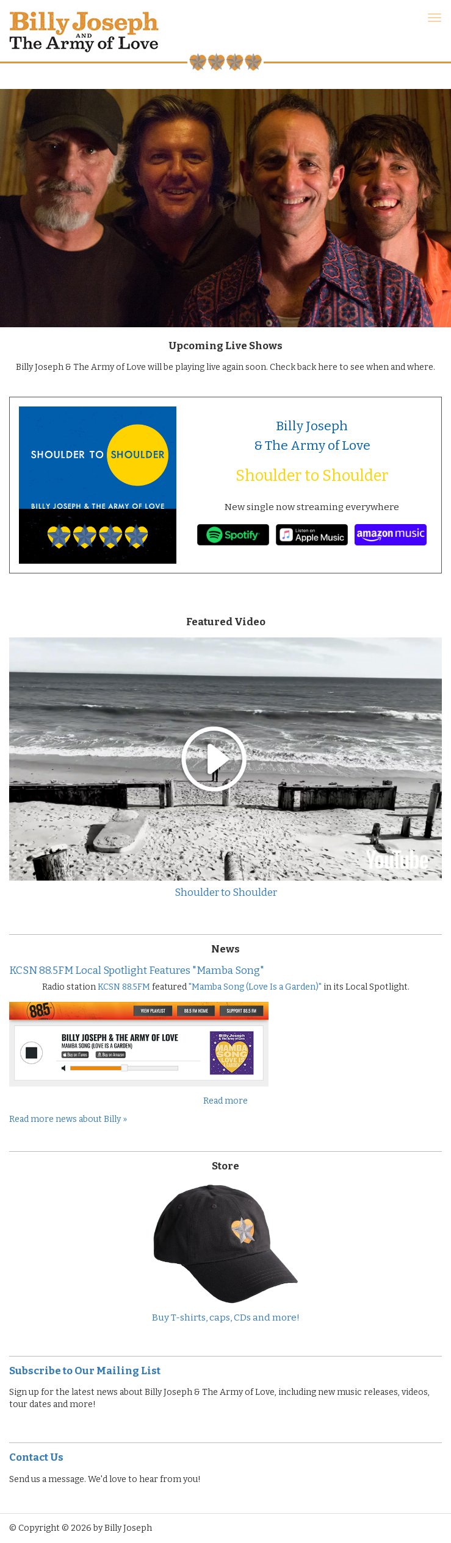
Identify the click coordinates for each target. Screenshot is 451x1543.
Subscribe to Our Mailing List (85, 1370)
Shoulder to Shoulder (312, 476)
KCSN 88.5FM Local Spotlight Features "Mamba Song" (136, 970)
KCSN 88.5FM (124, 987)
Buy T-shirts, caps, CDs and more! (226, 1317)
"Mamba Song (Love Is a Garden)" (255, 987)
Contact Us (36, 1457)
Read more (225, 1101)
